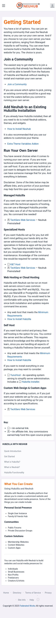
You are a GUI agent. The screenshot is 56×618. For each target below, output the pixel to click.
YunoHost (15, 375)
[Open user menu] (52, 5)
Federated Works (27, 606)
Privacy (48, 593)
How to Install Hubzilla (19, 319)
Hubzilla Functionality (14, 472)
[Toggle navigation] (3, 5)
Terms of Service (33, 593)
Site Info (22, 600)
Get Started (9, 456)
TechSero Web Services (22, 220)
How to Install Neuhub (19, 128)
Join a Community (17, 84)
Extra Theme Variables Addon (23, 143)
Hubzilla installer (30, 381)
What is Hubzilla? (12, 462)
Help (32, 600)
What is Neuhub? (12, 467)
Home (6, 593)
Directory (17, 593)
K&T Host (15, 264)
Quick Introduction (12, 451)
